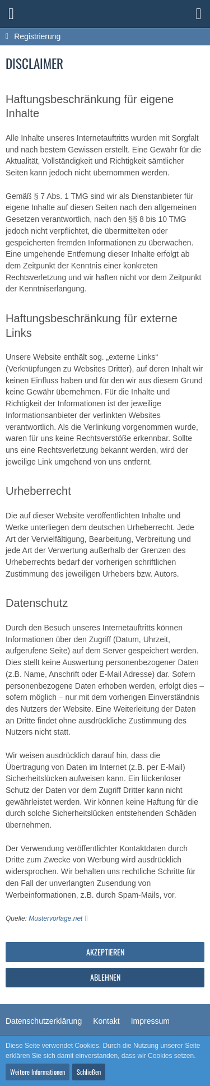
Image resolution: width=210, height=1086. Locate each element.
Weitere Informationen (37, 1071)
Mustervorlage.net (55, 918)
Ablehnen (105, 977)
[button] (11, 14)
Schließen (89, 1071)
